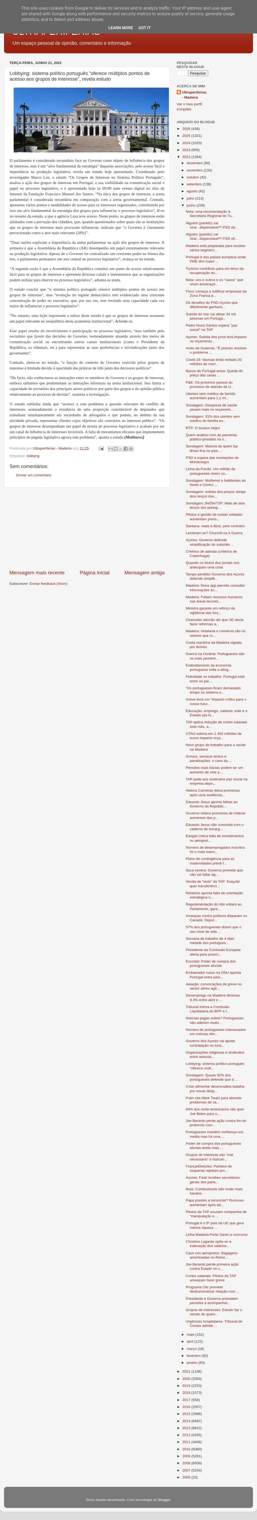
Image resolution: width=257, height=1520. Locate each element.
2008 (186, 1463)
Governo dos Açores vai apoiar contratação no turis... (210, 1043)
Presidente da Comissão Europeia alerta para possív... (213, 952)
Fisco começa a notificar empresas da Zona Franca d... (216, 293)
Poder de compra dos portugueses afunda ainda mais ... (213, 1145)
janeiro (192, 1363)
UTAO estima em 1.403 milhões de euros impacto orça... (214, 736)
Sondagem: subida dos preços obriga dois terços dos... (216, 494)
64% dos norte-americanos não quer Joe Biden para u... (215, 1111)
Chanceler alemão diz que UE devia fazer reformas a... (214, 622)
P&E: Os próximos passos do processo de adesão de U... (210, 384)
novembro (195, 170)
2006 (186, 1477)
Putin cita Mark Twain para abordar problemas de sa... (214, 1100)
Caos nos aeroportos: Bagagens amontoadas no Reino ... (212, 1255)
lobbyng (33, 456)
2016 (186, 1407)
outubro (193, 177)
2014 (186, 1421)
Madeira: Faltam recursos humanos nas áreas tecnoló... (214, 599)
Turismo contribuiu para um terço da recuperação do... (215, 271)
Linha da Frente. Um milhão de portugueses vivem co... (210, 471)
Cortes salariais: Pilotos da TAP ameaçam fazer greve (211, 1278)
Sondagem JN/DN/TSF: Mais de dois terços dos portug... (215, 505)
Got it (144, 27)
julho (191, 198)
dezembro (195, 163)
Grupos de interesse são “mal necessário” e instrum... (209, 1157)
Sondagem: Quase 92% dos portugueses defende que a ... (212, 1077)
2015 (186, 1414)
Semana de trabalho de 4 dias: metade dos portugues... (210, 941)
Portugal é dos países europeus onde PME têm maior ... (216, 259)
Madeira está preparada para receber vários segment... (216, 248)
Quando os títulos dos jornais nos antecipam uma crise (212, 565)
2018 (186, 1393)
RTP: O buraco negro (203, 428)
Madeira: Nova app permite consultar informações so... (215, 587)
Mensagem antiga (144, 572)
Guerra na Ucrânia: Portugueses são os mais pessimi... (215, 656)
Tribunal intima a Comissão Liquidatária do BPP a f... (208, 1009)
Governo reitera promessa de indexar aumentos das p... (216, 815)
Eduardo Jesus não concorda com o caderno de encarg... (215, 827)
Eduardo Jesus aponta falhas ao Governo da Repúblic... (212, 804)
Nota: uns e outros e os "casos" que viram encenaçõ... (214, 282)
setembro (195, 184)
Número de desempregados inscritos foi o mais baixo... (215, 849)
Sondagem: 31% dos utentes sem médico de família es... (213, 418)
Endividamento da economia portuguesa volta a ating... (208, 667)
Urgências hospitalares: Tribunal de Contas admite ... (214, 1323)
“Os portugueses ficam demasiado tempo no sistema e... (213, 690)
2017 (186, 1400)
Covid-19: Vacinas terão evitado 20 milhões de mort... (214, 362)
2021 (186, 1371)
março (192, 1349)
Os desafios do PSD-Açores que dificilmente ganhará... (212, 305)
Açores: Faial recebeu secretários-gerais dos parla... (213, 1179)
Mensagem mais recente (37, 572)
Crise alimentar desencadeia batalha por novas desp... (215, 1088)
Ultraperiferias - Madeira (194, 94)
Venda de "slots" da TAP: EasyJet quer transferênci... (213, 883)
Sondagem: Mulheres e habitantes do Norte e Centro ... (216, 482)
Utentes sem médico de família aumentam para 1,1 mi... (210, 396)
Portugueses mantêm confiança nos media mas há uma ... (214, 1134)
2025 (186, 136)
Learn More (120, 27)
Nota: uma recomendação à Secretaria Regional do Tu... (210, 213)
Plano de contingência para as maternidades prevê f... (210, 861)
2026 (186, 129)
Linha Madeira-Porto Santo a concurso (217, 1235)
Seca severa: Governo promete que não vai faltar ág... (214, 872)
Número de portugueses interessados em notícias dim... (216, 1032)
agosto (192, 191)
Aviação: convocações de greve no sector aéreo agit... (214, 986)
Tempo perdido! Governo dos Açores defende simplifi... (215, 576)
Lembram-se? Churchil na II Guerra (214, 533)
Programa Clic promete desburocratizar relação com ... (212, 1289)
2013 (186, 1428)
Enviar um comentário (33, 475)
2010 (186, 1449)
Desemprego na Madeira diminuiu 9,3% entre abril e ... (213, 997)
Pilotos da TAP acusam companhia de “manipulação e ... (216, 1214)
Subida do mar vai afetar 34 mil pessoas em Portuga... (211, 316)
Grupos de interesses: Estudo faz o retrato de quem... (214, 1312)
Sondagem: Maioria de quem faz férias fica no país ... (212, 448)
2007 (186, 1470)
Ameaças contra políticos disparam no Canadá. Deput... (216, 918)
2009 (186, 1456)
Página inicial (94, 572)
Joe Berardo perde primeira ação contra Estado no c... (212, 1266)
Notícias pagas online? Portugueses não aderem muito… (215, 1020)
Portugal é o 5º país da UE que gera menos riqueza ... (215, 1225)
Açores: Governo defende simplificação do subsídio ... (210, 542)
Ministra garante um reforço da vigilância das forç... (210, 610)
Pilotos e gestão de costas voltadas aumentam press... (214, 516)
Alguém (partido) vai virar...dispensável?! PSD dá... (212, 225)
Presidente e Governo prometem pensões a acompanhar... (212, 1301)
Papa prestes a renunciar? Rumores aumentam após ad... (215, 1202)
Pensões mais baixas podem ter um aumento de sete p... (214, 770)
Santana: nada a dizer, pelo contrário (215, 526)
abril (190, 1341)
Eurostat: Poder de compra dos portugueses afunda (211, 963)
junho (191, 205)
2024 (186, 143)
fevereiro (194, 1356)
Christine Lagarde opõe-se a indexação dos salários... (208, 1244)
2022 (186, 157)
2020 (186, 1379)
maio (191, 1334)
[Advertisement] (87, 528)
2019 (186, 1386)
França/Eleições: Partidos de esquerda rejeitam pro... (209, 1168)
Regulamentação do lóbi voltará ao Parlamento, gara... (214, 906)
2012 (186, 1435)
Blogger (164, 1500)
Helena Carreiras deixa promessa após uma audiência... (213, 792)
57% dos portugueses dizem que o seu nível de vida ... (213, 929)
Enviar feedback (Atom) (48, 584)
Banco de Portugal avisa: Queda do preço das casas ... (214, 373)
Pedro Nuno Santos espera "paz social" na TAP (211, 327)
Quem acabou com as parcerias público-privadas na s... (211, 437)
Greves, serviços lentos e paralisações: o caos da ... (209, 758)
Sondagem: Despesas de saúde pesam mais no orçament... (211, 407)
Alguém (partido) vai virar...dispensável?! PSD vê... (212, 236)
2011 (186, 1442)
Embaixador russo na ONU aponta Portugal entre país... (213, 975)
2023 (186, 150)
